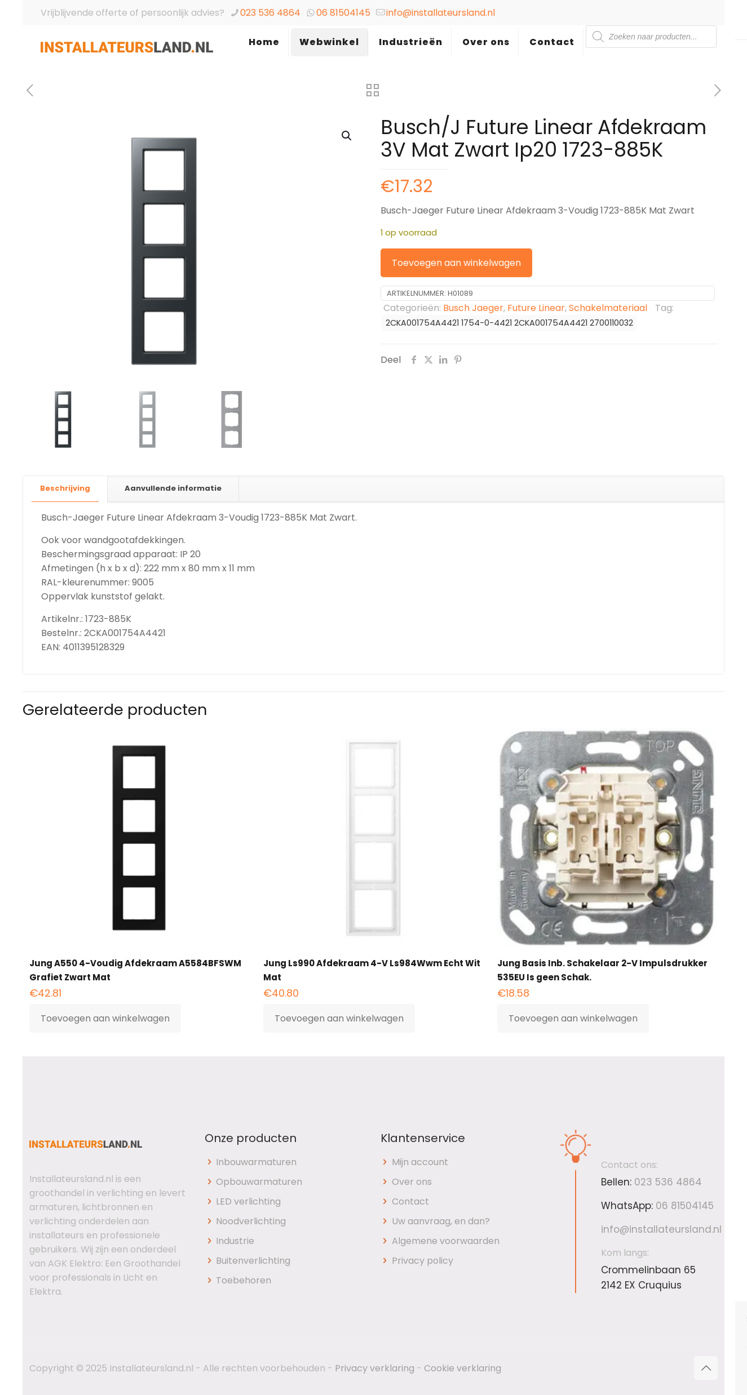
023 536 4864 (270, 12)
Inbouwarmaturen (256, 1162)
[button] (347, 136)
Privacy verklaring (374, 1368)
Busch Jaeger (473, 307)
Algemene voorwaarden (446, 1240)
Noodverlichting (251, 1221)
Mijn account (420, 1162)
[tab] (65, 488)
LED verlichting (248, 1201)
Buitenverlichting (253, 1260)
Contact (410, 1201)
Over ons (412, 1181)
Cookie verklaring (462, 1368)
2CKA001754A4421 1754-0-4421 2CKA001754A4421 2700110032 (509, 322)
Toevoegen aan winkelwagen (456, 262)
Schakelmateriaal (608, 307)
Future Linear (536, 307)
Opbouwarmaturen (259, 1181)
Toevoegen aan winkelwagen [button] (105, 1018)
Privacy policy (422, 1260)
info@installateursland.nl (440, 12)
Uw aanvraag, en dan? (441, 1221)
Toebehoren (243, 1280)
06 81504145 (343, 12)
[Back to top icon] (706, 1368)
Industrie (235, 1240)
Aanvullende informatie (173, 488)
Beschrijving (65, 488)
